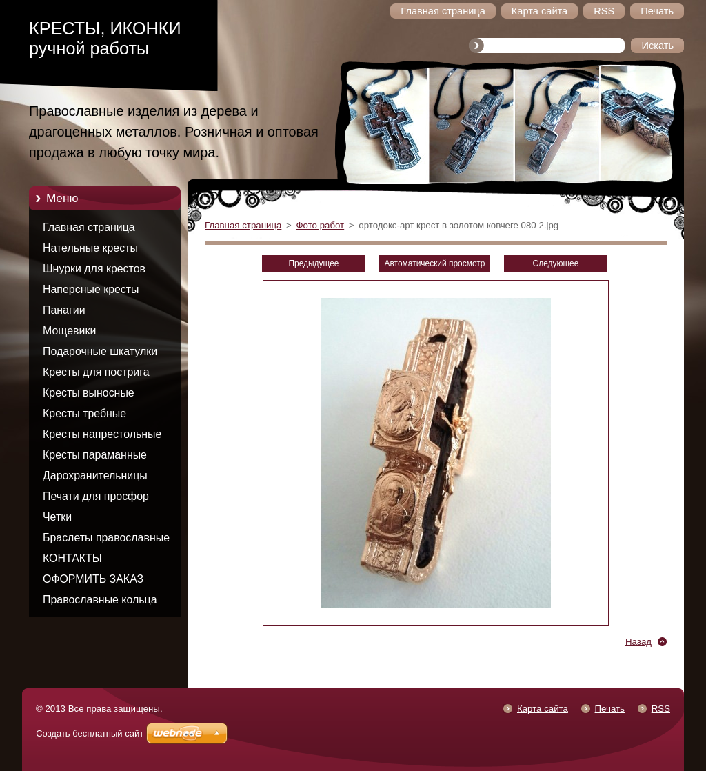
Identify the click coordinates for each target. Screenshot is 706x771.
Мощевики (69, 331)
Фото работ (320, 225)
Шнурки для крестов (94, 268)
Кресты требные (84, 413)
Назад (638, 642)
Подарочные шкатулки (100, 351)
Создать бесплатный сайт (89, 733)
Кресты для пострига (96, 372)
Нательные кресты (90, 248)
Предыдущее (313, 263)
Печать (610, 708)
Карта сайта (542, 708)
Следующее (556, 263)
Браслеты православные (106, 537)
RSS (661, 708)
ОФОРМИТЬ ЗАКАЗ (93, 579)
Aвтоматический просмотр (435, 263)
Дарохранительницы (95, 475)
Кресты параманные (95, 455)
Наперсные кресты (91, 289)
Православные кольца (100, 599)
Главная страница (89, 227)
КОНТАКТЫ (72, 558)
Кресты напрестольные (102, 434)
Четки (57, 517)
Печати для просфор (96, 496)
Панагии (64, 310)
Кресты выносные (88, 393)
